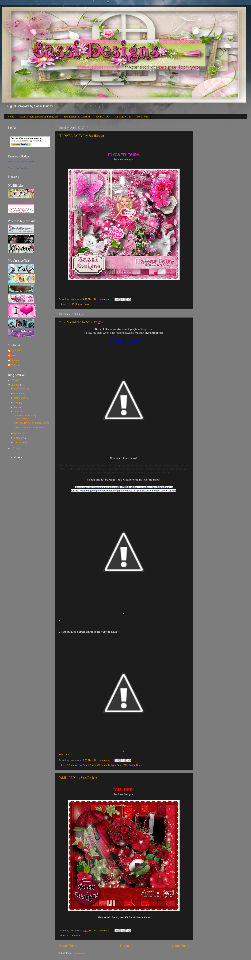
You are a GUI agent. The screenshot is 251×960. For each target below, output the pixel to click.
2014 (14, 380)
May (16, 407)
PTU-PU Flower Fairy (78, 304)
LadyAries (16, 350)
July (16, 402)
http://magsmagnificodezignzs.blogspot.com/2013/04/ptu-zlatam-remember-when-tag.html (128, 490)
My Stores (142, 116)
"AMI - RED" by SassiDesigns (78, 777)
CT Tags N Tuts (123, 116)
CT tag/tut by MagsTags (109, 765)
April (17, 411)
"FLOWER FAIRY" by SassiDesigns (82, 135)
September (20, 398)
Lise (13, 355)
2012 (14, 448)
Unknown (16, 365)
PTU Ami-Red (74, 935)
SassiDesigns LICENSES (77, 116)
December (20, 388)
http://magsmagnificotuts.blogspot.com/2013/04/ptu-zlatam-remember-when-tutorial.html (122, 487)
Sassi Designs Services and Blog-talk (38, 116)
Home (11, 116)
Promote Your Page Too (18, 168)
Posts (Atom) (79, 953)
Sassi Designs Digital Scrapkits (21, 161)
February (19, 438)
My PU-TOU (103, 116)
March (17, 433)
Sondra (15, 360)
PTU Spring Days (132, 765)
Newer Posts (67, 945)
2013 (14, 385)
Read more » (65, 754)
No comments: (102, 299)
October (18, 393)
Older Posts (180, 945)
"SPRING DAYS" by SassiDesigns (81, 322)
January (18, 442)
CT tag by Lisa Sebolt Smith (81, 765)
